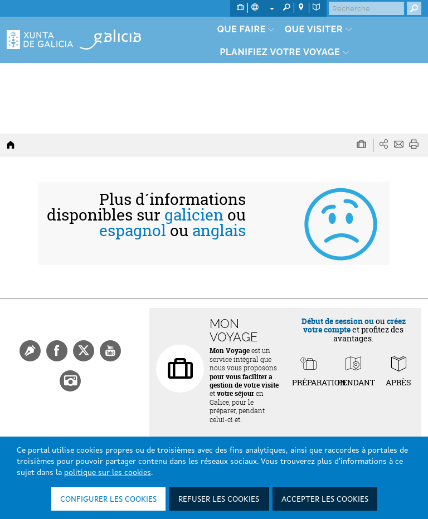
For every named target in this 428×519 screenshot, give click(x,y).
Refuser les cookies (218, 499)
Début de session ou (337, 321)
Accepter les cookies (324, 499)
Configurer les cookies (108, 499)
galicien (193, 215)
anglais (219, 230)
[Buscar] (366, 8)
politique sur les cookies (107, 473)
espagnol (132, 230)
